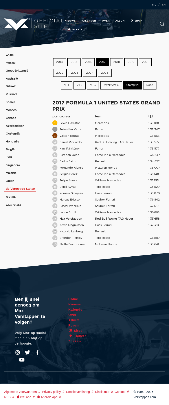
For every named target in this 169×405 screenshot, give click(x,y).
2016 (88, 62)
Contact (120, 392)
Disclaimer (102, 392)
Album (120, 21)
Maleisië (11, 173)
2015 (74, 62)
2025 (104, 72)
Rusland (11, 94)
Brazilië (11, 197)
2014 (59, 62)
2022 (59, 72)
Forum (74, 325)
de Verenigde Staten (20, 189)
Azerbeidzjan (15, 126)
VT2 (79, 85)
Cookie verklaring (78, 392)
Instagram (17, 352)
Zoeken (162, 24)
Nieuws (70, 21)
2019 (131, 62)
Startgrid (132, 85)
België (10, 149)
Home (73, 299)
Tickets (75, 30)
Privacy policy (51, 392)
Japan (10, 181)
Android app (47, 397)
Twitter (27, 352)
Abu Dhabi (13, 205)
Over (106, 21)
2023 (74, 72)
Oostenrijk (13, 133)
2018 (116, 62)
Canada (11, 118)
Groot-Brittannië (17, 70)
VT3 (93, 85)
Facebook (37, 352)
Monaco (11, 110)
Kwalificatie (111, 85)
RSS (7, 397)
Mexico (10, 63)
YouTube (22, 360)
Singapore (13, 165)
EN (164, 5)
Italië (9, 157)
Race (149, 85)
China (9, 55)
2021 (145, 62)
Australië (12, 78)
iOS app (23, 397)
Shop (136, 21)
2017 (102, 62)
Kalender (88, 21)
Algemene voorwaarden (20, 392)
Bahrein (11, 86)
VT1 (66, 85)
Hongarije (12, 141)
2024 (90, 72)
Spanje (10, 102)
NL (154, 5)
